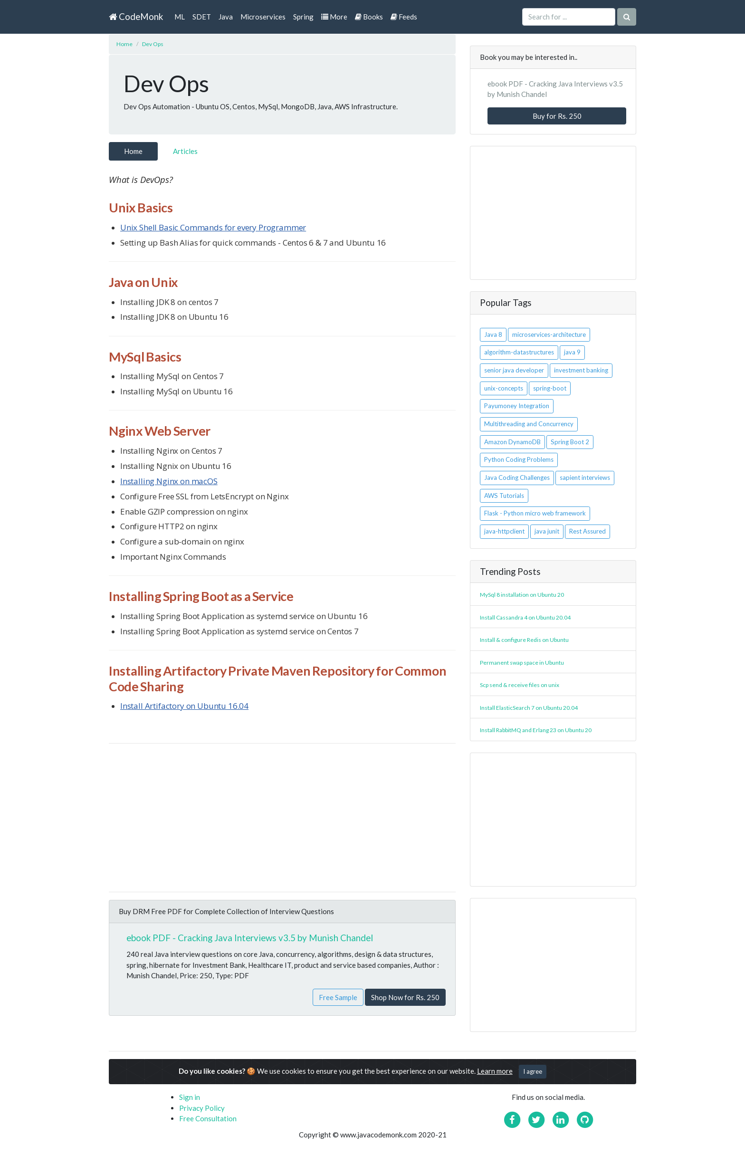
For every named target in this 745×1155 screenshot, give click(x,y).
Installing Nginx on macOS (169, 481)
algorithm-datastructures (519, 352)
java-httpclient (504, 531)
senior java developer (514, 370)
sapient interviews (585, 477)
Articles (185, 151)
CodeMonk (136, 16)
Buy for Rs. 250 (557, 116)
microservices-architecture (549, 334)
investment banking (581, 370)
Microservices (263, 16)
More (334, 16)
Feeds (404, 16)
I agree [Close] (532, 1071)
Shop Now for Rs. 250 (405, 997)
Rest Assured (587, 531)
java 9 (572, 352)
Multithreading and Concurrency (528, 424)
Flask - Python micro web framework (535, 513)
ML (179, 16)
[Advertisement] (282, 817)
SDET (201, 16)
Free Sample (338, 997)
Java (226, 16)
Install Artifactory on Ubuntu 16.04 (184, 705)
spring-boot (549, 388)
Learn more (495, 1071)
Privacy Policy (202, 1108)
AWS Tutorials (504, 495)
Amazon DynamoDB (512, 442)
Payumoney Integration (516, 406)
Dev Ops (152, 44)
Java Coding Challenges (517, 477)
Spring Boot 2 (570, 442)
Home (124, 44)
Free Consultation (208, 1118)
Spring (303, 16)
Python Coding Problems (519, 459)
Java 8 (493, 334)
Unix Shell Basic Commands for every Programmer (213, 227)
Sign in (189, 1097)
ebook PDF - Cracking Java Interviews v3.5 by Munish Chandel (249, 937)
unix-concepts (503, 388)
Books (369, 16)
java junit (547, 531)
